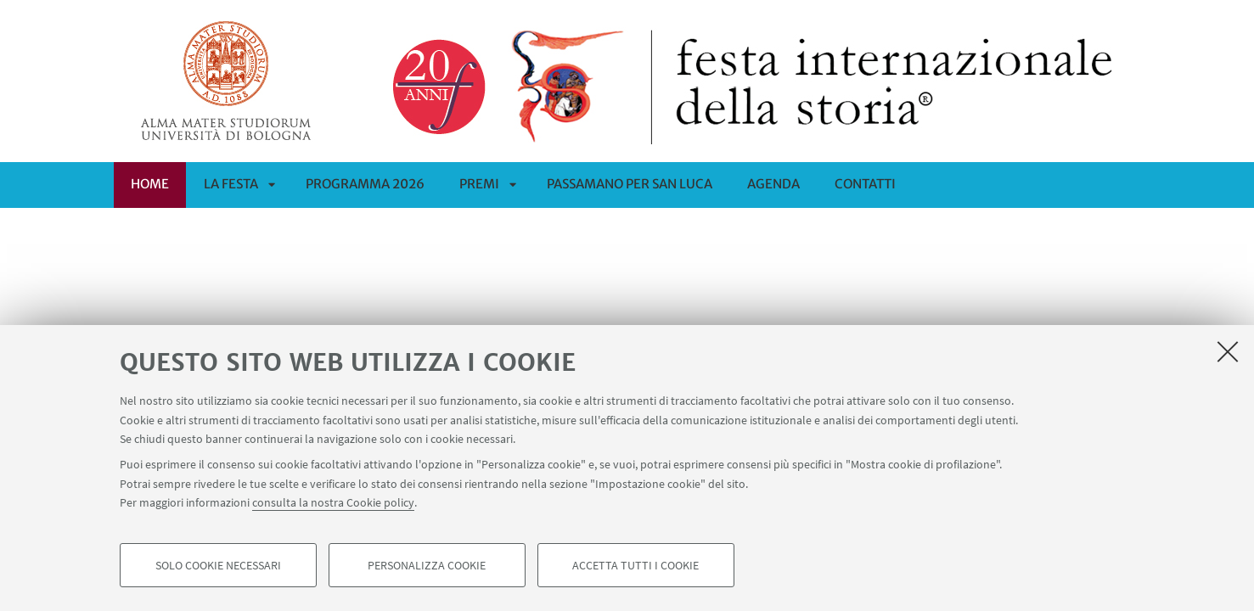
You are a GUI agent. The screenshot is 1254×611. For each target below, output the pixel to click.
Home (150, 184)
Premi (479, 184)
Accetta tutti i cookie (635, 565)
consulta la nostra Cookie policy (333, 502)
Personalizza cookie (427, 565)
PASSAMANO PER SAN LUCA (629, 184)
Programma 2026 (365, 184)
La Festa (231, 184)
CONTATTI (865, 184)
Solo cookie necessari (218, 565)
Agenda (773, 184)
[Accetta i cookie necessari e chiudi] (1227, 351)
